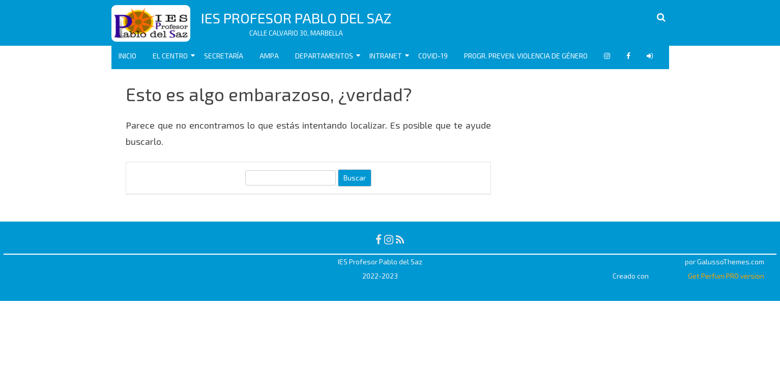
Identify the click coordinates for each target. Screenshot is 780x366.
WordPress (667, 275)
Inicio (127, 55)
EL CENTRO (170, 55)
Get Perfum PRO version (726, 275)
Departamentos (324, 55)
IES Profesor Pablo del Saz (296, 17)
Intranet (385, 55)
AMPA (269, 55)
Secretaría (223, 55)
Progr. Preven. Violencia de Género (526, 55)
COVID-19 (433, 55)
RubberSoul (664, 261)
